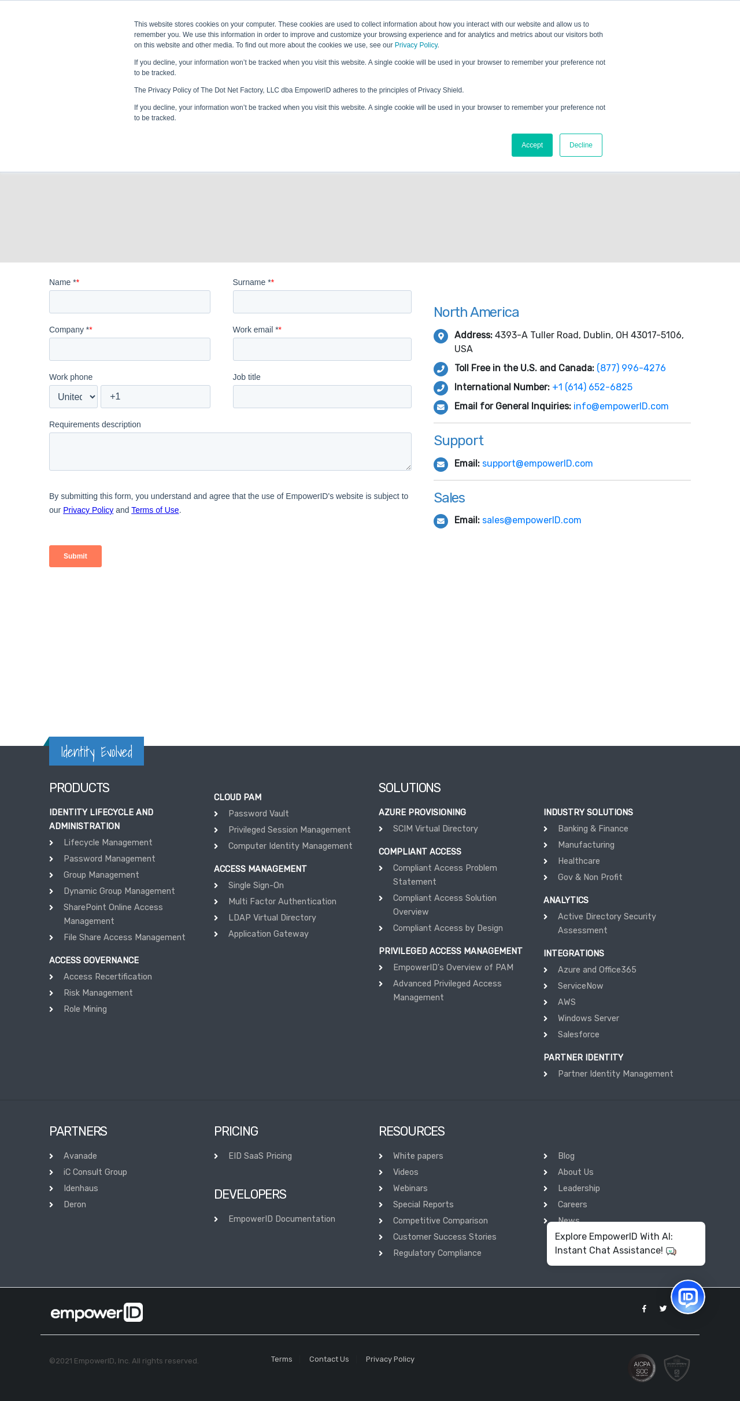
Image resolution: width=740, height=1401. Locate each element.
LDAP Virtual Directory (272, 918)
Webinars (410, 1188)
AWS (567, 1002)
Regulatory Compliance (437, 1253)
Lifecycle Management (108, 843)
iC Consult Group (95, 1172)
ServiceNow (581, 986)
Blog (566, 1156)
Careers (572, 1205)
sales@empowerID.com (532, 520)
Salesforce (579, 1035)
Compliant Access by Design (448, 928)
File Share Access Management (125, 937)
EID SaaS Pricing (260, 1156)
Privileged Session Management (289, 830)
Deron (75, 1205)
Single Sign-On (256, 885)
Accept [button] (532, 145)
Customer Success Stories (445, 1237)
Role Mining (85, 1009)
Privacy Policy (416, 45)
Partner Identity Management (616, 1074)
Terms (282, 1359)
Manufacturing (586, 845)
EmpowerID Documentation (281, 1219)
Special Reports (423, 1205)
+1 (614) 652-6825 (592, 387)
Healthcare (579, 861)
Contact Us (329, 1359)
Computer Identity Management (290, 846)
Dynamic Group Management (119, 891)
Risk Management (98, 993)
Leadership (579, 1188)
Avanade (80, 1156)
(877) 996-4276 (631, 368)
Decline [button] (581, 145)
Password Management (110, 859)
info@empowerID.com (621, 406)
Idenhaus (81, 1188)
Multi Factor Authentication (282, 902)
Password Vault (258, 814)
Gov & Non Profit (590, 877)
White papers (418, 1156)
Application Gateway (268, 934)
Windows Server (588, 1018)
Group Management (101, 875)
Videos (406, 1172)
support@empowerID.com (537, 463)
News (569, 1221)
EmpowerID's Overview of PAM (453, 968)
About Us (576, 1172)
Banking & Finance (593, 829)
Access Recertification (108, 977)
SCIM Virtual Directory (435, 829)
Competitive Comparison (440, 1221)
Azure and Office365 (597, 970)
